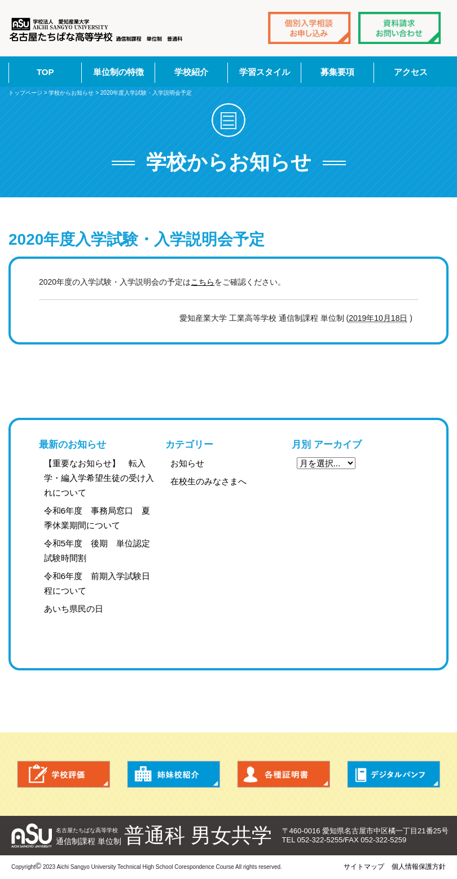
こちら (202, 281)
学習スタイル (264, 72)
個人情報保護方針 (419, 867)
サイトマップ (364, 867)
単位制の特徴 (118, 72)
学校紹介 (191, 72)
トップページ (25, 93)
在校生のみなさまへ (208, 481)
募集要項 (337, 72)
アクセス (411, 72)
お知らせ (187, 463)
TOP (45, 72)
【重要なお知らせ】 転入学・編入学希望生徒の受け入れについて (99, 477)
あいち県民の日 (73, 608)
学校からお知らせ (71, 93)
